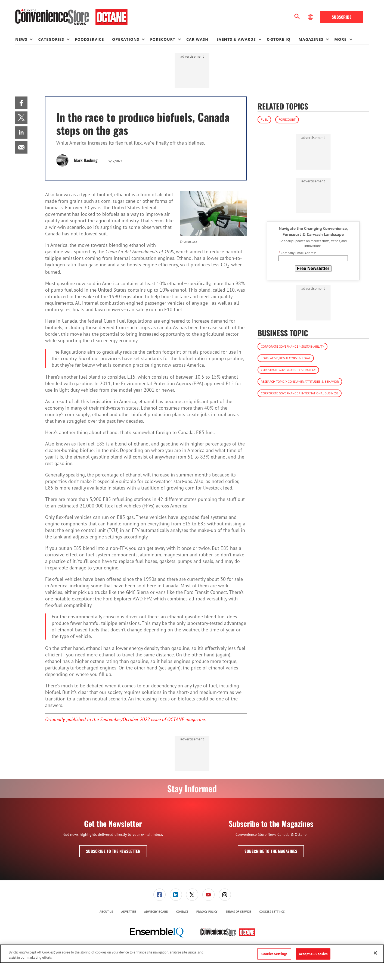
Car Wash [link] (197, 39)
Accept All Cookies (313, 954)
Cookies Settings (272, 911)
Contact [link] (182, 912)
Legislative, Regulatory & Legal (286, 358)
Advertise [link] (128, 912)
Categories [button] (51, 39)
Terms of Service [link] (238, 912)
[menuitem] (26, 39)
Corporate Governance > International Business (299, 393)
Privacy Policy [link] (207, 912)
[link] (21, 102)
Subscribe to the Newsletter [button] (113, 851)
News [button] (21, 39)
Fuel (264, 119)
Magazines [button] (311, 39)
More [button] (340, 39)
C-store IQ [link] (278, 39)
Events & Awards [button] (236, 39)
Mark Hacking (86, 160)
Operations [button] (125, 39)
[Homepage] (71, 17)
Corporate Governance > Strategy (288, 370)
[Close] (375, 953)
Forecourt (287, 119)
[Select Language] (311, 17)
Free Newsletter (313, 268)
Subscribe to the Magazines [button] (270, 851)
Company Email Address (297, 253)
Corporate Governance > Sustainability (292, 346)
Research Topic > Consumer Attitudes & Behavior (300, 381)
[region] (192, 953)
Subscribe (341, 17)
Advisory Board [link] (156, 912)
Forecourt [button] (162, 39)
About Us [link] (106, 912)
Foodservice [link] (89, 39)
